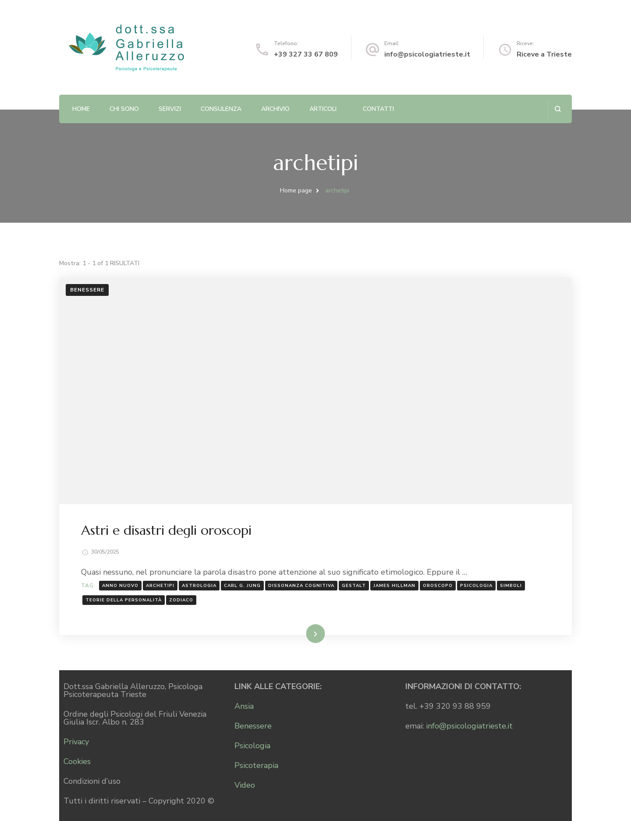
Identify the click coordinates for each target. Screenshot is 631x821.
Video (244, 785)
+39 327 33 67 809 (306, 54)
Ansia (244, 706)
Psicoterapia (256, 765)
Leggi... (304, 633)
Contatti (378, 109)
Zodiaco (181, 600)
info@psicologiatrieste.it (427, 54)
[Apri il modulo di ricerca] (557, 109)
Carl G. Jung (242, 586)
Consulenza (221, 109)
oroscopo (438, 586)
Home (81, 109)
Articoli (323, 109)
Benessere (87, 289)
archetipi (160, 586)
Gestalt (354, 586)
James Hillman (394, 586)
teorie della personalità (123, 600)
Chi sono (124, 109)
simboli (511, 586)
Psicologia (252, 745)
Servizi (170, 109)
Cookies (77, 761)
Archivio (275, 109)
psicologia (476, 586)
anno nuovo (120, 586)
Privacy (76, 741)
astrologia (199, 586)
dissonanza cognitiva (301, 586)
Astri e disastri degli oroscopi (166, 530)
